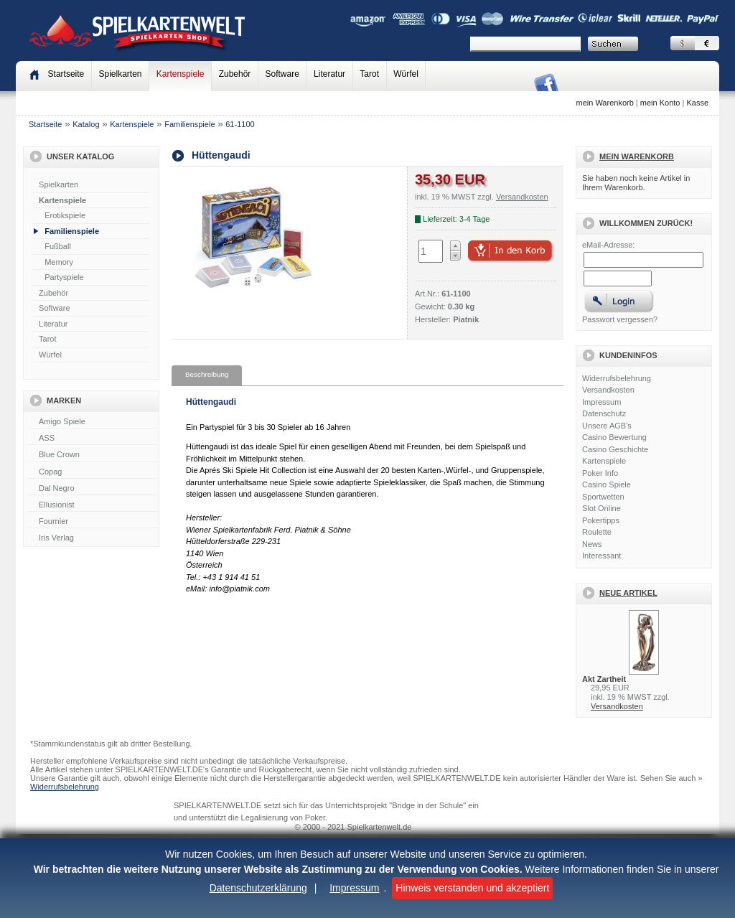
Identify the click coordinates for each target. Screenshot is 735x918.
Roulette (597, 532)
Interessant (601, 555)
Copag (92, 472)
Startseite (45, 124)
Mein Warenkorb (636, 156)
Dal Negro (92, 488)
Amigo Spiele (92, 422)
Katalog (85, 124)
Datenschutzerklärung (258, 888)
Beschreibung (206, 374)
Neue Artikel (628, 593)
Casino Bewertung (614, 437)
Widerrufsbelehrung (616, 378)
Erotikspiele (65, 215)
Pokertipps (600, 520)
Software (282, 74)
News (592, 544)
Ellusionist (92, 505)
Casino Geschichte (615, 449)
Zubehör (235, 74)
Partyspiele (64, 277)
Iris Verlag (92, 538)
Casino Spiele (606, 484)
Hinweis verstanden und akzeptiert (472, 888)
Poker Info (600, 473)
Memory (59, 262)
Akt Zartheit (604, 679)
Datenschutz (604, 413)
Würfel (405, 74)
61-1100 (239, 124)
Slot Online (601, 508)
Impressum (354, 888)
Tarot (369, 74)
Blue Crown (92, 455)
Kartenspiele (180, 74)
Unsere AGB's (607, 425)
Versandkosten (608, 389)
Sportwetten (603, 496)
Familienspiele (189, 124)
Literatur (329, 74)
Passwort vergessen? (619, 319)
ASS (92, 438)
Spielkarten (119, 74)
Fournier (92, 521)
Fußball (58, 246)
